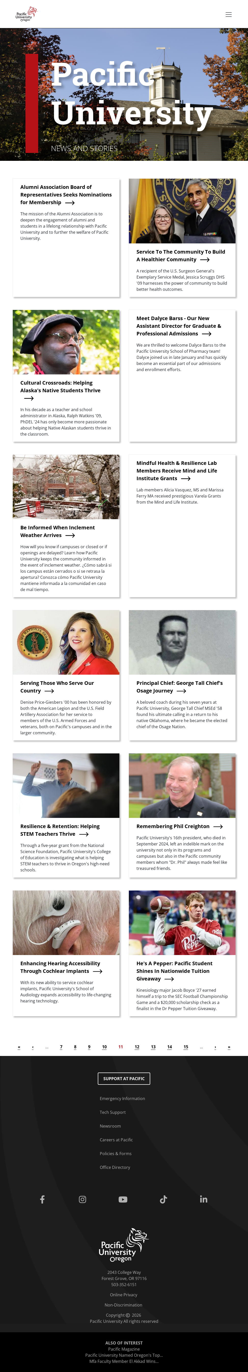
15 (186, 1047)
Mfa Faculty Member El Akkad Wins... (124, 1361)
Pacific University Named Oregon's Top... (124, 1355)
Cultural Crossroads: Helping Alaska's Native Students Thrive (60, 386)
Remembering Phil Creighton (173, 826)
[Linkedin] (205, 1199)
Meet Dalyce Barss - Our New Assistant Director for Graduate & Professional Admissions (178, 326)
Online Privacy (123, 1295)
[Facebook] (43, 1199)
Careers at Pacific (116, 1140)
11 (120, 1047)
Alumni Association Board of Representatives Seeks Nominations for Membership (66, 195)
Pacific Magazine (124, 1349)
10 (104, 1047)
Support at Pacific (124, 1078)
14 (169, 1047)
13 (153, 1047)
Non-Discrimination (123, 1305)
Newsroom (110, 1126)
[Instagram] (83, 1199)
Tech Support (113, 1112)
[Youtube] (124, 1199)
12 (137, 1047)
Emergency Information (122, 1098)
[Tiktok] (164, 1199)
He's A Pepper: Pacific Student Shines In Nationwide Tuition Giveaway (174, 971)
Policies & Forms (116, 1153)
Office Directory (115, 1167)
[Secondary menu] (229, 14)
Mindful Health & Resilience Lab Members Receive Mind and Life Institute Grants (176, 471)
